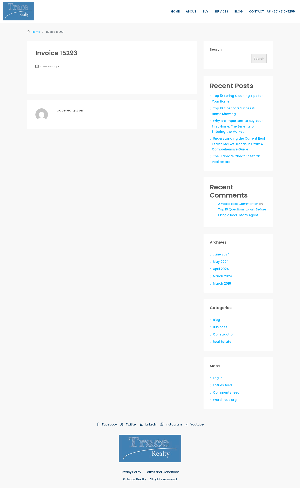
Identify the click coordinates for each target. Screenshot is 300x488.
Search (216, 49)
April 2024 (221, 269)
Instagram (171, 424)
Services (221, 11)
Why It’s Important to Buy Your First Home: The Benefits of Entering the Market (237, 126)
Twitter (129, 424)
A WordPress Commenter (238, 203)
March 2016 (222, 283)
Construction (224, 334)
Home (175, 11)
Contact (256, 11)
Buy (205, 11)
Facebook (107, 424)
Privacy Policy (131, 472)
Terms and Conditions (162, 472)
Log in (217, 378)
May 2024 (221, 261)
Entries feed (222, 385)
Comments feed (226, 392)
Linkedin (149, 424)
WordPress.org (225, 400)
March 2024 (222, 276)
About (191, 11)
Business (220, 327)
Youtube (194, 424)
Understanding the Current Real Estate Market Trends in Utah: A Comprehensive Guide (238, 143)
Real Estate (222, 341)
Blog (238, 11)
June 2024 (221, 254)
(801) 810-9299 (281, 11)
